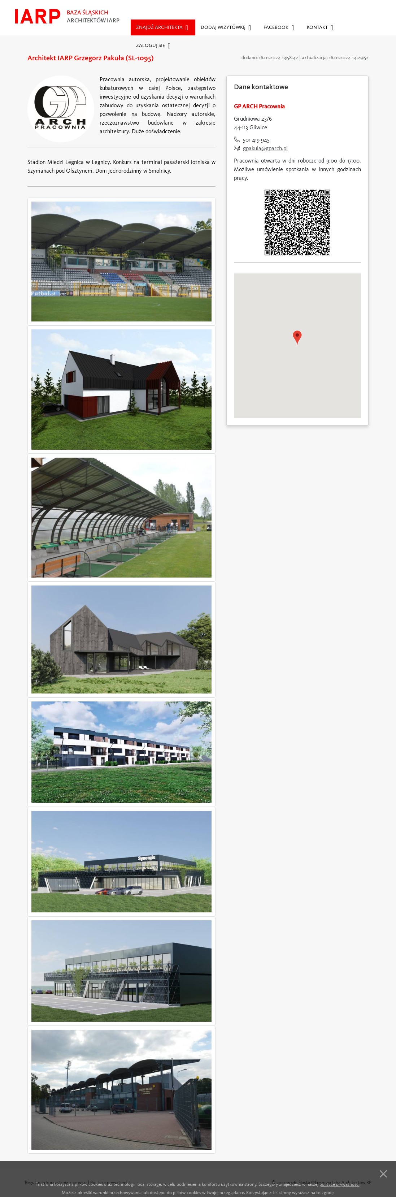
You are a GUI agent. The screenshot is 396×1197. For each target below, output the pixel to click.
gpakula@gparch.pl (265, 149)
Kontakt (320, 28)
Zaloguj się (153, 46)
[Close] (383, 1176)
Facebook (279, 28)
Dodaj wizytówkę (226, 28)
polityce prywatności (339, 1186)
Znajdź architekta (162, 28)
